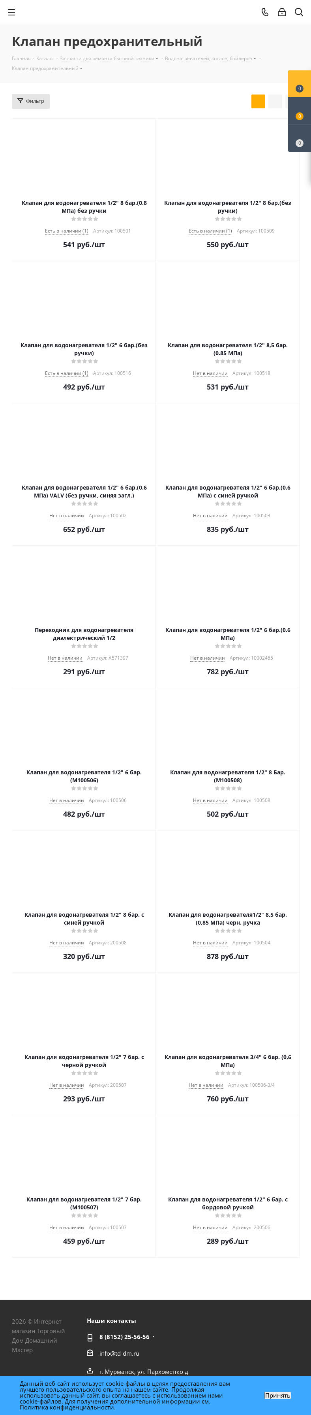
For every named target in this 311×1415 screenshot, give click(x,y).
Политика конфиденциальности (67, 1407)
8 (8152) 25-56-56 (124, 1337)
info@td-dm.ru (119, 1353)
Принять (277, 1395)
